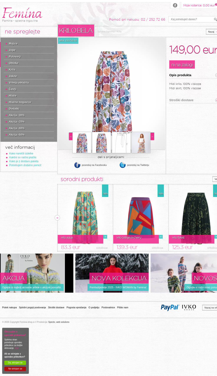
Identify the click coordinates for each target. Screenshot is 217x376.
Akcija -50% (17, 134)
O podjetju (94, 307)
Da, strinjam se (15, 362)
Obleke (13, 63)
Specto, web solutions (58, 322)
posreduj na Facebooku (94, 165)
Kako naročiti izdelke (21, 153)
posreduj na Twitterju (138, 165)
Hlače (12, 95)
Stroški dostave (56, 307)
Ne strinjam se (15, 369)
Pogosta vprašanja (76, 307)
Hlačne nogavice (20, 102)
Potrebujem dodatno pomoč (25, 165)
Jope (12, 50)
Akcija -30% (17, 115)
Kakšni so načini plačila (22, 157)
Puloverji (15, 56)
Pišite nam (122, 307)
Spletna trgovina (106, 31)
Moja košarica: (199, 5)
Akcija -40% (17, 128)
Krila (12, 69)
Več (16, 348)
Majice (13, 43)
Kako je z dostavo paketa (23, 161)
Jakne (13, 76)
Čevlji (12, 89)
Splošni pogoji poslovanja (32, 307)
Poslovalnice (108, 307)
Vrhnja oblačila (19, 82)
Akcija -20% (17, 121)
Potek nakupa (9, 307)
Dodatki (14, 108)
